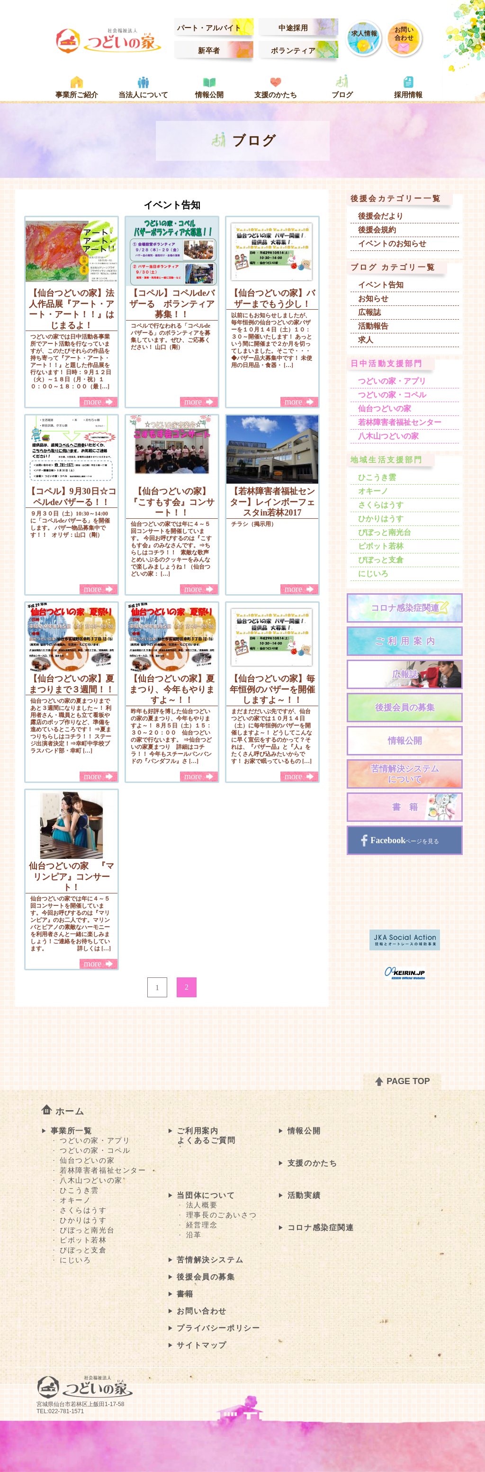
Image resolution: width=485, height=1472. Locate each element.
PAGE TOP (407, 1081)
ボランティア (293, 51)
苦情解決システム (210, 1260)
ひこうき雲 (377, 477)
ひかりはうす (381, 519)
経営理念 (201, 1225)
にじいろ (373, 574)
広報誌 (369, 312)
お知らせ (373, 298)
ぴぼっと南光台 (384, 532)
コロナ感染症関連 (405, 608)
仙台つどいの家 (384, 409)
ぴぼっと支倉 (381, 560)
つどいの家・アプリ (392, 381)
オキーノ (373, 491)
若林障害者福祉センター (399, 422)
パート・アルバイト (209, 28)
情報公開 (209, 95)
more (92, 401)
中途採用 (293, 28)
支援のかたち (275, 95)
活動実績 (304, 1195)
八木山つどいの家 (388, 436)
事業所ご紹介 (76, 95)
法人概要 (201, 1205)
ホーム (70, 1111)
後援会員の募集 (405, 707)
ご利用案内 (407, 641)
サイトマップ (202, 1345)
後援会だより (381, 216)
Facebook (389, 840)
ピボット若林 (381, 546)
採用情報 (408, 95)
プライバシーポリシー (218, 1328)
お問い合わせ (404, 33)
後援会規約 (377, 230)
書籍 (409, 807)
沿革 (194, 1235)
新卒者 (209, 51)
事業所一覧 (71, 1131)
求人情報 (364, 33)
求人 (365, 340)
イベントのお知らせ (392, 243)
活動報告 (373, 326)
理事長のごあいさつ (221, 1215)
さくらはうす (381, 505)
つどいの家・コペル (392, 395)
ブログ (342, 95)
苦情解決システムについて (405, 774)
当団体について (206, 1195)
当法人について (143, 95)
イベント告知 (381, 285)
